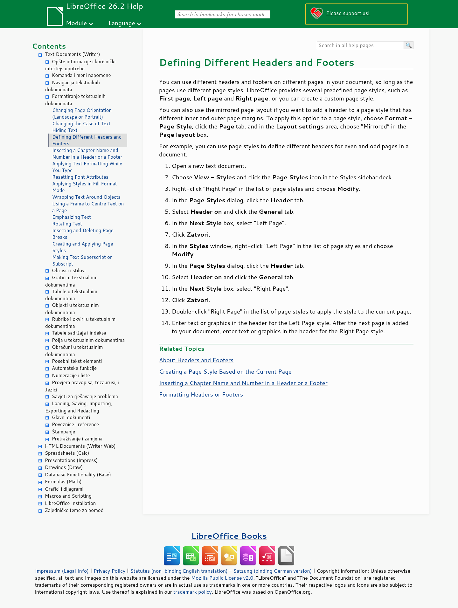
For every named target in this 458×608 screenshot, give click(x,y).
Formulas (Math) (63, 481)
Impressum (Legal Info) (62, 570)
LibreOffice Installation (70, 503)
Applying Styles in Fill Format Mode (84, 187)
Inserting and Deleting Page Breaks (83, 233)
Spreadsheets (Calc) (67, 453)
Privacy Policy (109, 570)
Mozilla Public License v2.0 (222, 577)
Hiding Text (65, 130)
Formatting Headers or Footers (201, 394)
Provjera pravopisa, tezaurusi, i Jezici (82, 386)
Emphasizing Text (71, 217)
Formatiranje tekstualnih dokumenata (75, 100)
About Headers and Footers (196, 360)
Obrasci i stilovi (69, 270)
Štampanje (63, 431)
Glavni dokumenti (71, 417)
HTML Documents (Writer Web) (80, 446)
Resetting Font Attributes (80, 177)
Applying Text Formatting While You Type (87, 167)
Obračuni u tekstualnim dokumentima (74, 351)
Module (76, 22)
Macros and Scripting (68, 496)
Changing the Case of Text (81, 123)
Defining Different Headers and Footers (86, 140)
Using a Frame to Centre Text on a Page (88, 207)
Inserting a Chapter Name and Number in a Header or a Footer (87, 153)
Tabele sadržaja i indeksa (79, 332)
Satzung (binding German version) (272, 570)
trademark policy (192, 591)
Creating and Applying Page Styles (82, 247)
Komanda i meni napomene (81, 75)
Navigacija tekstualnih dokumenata (72, 86)
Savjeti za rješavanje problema (85, 396)
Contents (49, 46)
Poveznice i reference (75, 424)
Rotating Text (67, 223)
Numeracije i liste (71, 375)
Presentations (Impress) (71, 460)
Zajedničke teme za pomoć (74, 510)
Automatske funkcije (74, 368)
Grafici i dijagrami (64, 489)
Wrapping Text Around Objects (86, 197)
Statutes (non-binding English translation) (178, 570)
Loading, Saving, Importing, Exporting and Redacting (78, 407)
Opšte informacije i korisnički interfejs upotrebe (80, 65)
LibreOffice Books (229, 535)
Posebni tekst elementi (77, 361)
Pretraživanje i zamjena (77, 438)
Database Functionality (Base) (78, 474)
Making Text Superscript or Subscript (82, 260)
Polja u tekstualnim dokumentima (88, 340)
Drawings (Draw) (64, 467)
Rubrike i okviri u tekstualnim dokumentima (80, 323)
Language (121, 22)
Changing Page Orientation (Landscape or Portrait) (82, 113)
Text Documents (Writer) (72, 54)
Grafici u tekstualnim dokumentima (71, 281)
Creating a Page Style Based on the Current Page (225, 371)
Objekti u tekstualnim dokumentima (72, 309)
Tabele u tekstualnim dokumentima (71, 295)
